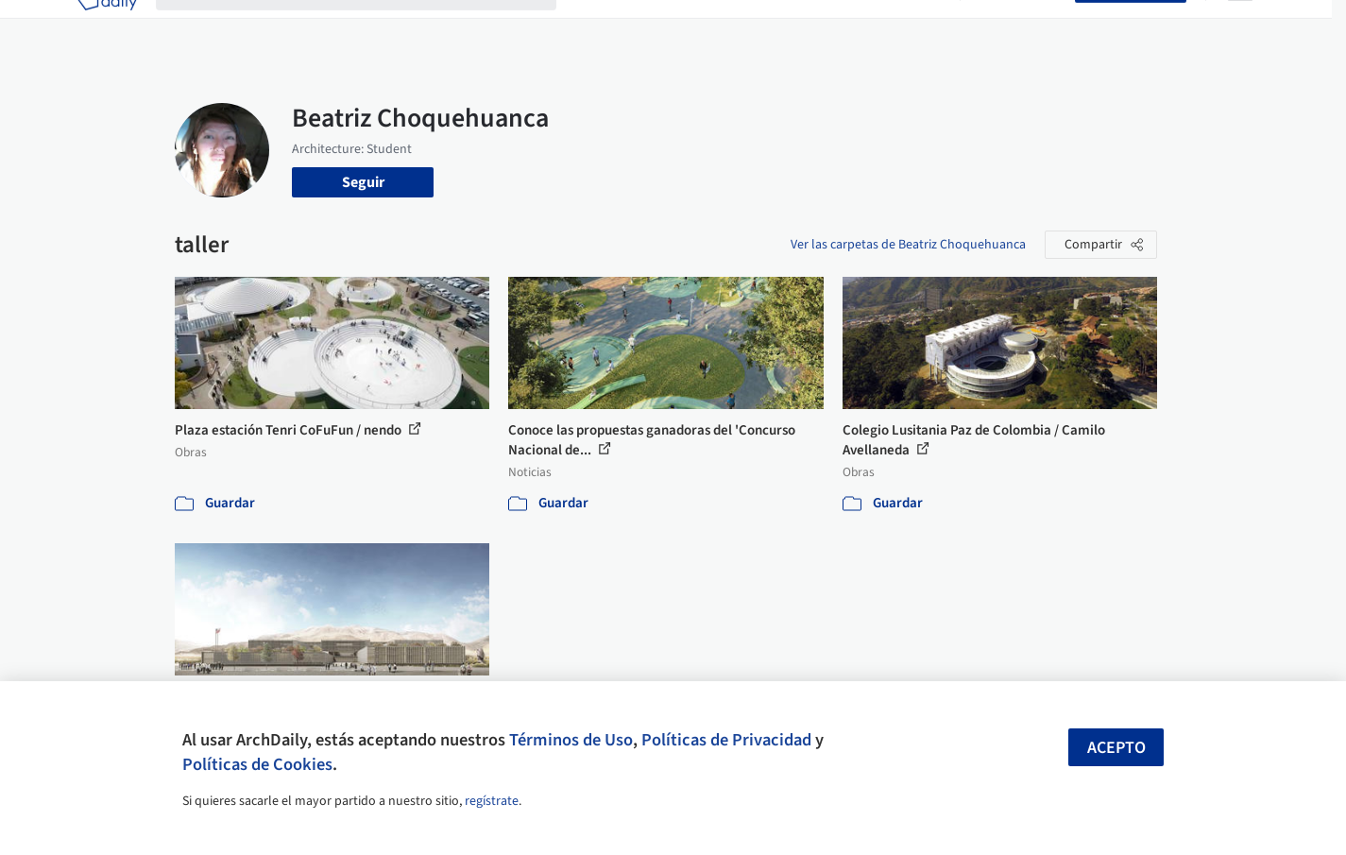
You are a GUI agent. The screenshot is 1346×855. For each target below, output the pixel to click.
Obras (594, 26)
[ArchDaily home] (107, 26)
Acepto (1116, 748)
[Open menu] (1240, 26)
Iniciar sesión (1022, 26)
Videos (919, 26)
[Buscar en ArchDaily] (371, 26)
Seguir (363, 182)
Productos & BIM (760, 26)
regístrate (492, 801)
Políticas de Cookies (257, 764)
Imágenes (660, 26)
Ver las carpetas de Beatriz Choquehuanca (908, 244)
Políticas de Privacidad (726, 739)
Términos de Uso (571, 739)
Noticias (855, 26)
